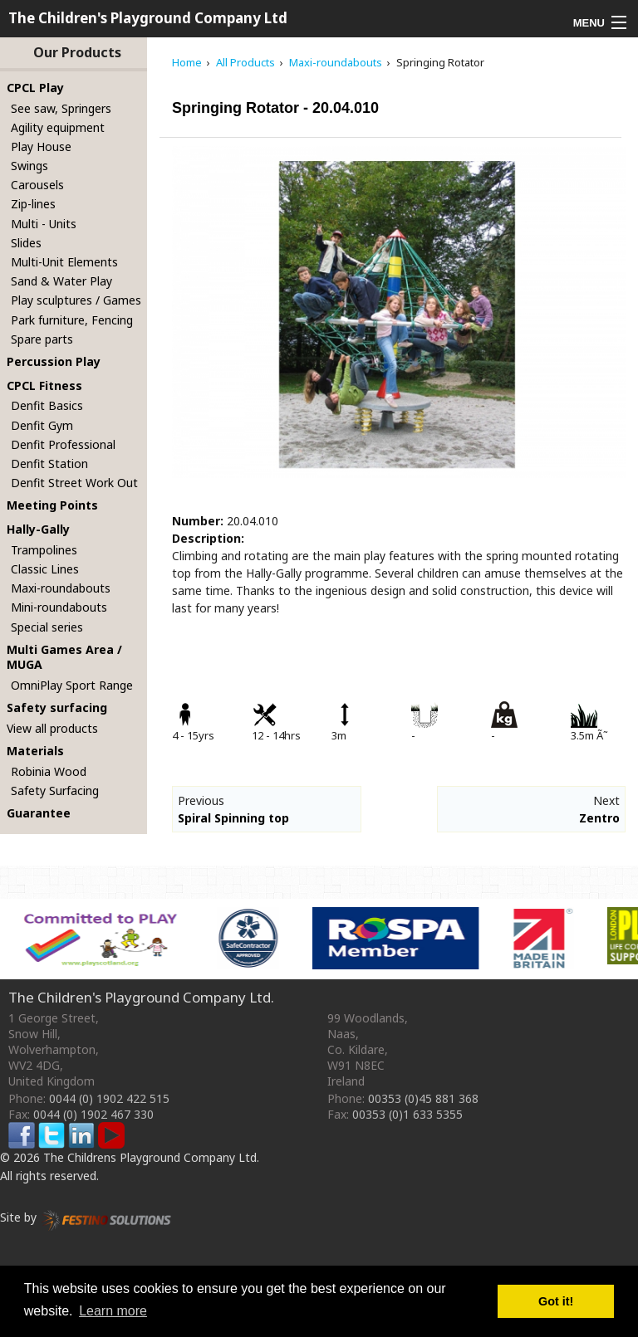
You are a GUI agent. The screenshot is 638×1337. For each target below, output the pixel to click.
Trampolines (44, 550)
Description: (208, 538)
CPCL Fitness (44, 385)
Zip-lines (33, 204)
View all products (52, 728)
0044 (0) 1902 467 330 (93, 1114)
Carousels (37, 185)
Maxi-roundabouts (60, 588)
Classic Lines (45, 569)
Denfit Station (49, 463)
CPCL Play (35, 87)
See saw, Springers (61, 108)
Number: (197, 521)
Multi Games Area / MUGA (64, 657)
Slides (26, 243)
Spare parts (42, 339)
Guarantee (39, 813)
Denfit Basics (47, 405)
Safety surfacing (57, 707)
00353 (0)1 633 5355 (407, 1114)
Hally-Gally (38, 529)
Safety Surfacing (55, 790)
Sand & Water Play (61, 281)
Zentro (599, 818)
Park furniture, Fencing (72, 320)
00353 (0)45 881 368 (423, 1098)
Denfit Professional (63, 444)
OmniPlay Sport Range (72, 685)
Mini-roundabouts (59, 607)
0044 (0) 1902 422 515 (109, 1098)
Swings (29, 165)
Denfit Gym (42, 425)
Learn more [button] (113, 1311)
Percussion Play (54, 361)
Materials (35, 751)
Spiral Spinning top (233, 818)
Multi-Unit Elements (64, 262)
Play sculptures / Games (76, 300)
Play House (41, 146)
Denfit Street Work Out (74, 482)
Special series (47, 627)
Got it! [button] (555, 1301)
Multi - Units (43, 224)
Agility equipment (58, 127)
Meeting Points (52, 505)
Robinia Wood (48, 771)
